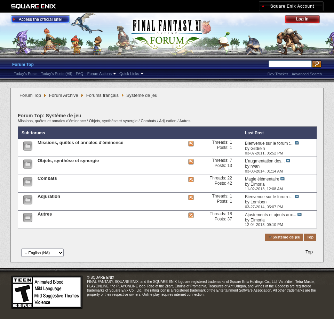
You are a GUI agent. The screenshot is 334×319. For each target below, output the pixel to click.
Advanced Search (307, 74)
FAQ (80, 74)
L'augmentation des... (265, 161)
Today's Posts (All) (56, 74)
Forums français (102, 95)
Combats (148, 121)
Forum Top (23, 64)
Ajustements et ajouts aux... (270, 214)
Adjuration (167, 121)
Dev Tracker (278, 74)
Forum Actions (99, 74)
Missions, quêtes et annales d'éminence (52, 121)
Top (310, 237)
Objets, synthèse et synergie (113, 121)
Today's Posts (26, 74)
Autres (185, 121)
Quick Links (129, 74)
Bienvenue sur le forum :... (269, 143)
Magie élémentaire (262, 179)
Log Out (306, 20)
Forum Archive (63, 95)
